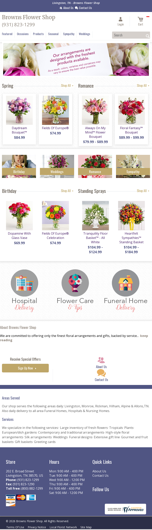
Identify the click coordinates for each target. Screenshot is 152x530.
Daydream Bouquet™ (19, 131)
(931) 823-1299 (18, 24)
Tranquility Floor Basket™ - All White (95, 239)
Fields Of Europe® (54, 129)
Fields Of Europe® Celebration (54, 237)
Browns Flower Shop (28, 17)
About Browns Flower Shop (18, 329)
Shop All (67, 85)
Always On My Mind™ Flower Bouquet (95, 133)
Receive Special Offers (25, 360)
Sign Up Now (25, 369)
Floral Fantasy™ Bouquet (131, 131)
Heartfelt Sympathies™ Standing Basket (131, 239)
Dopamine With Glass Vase (18, 237)
